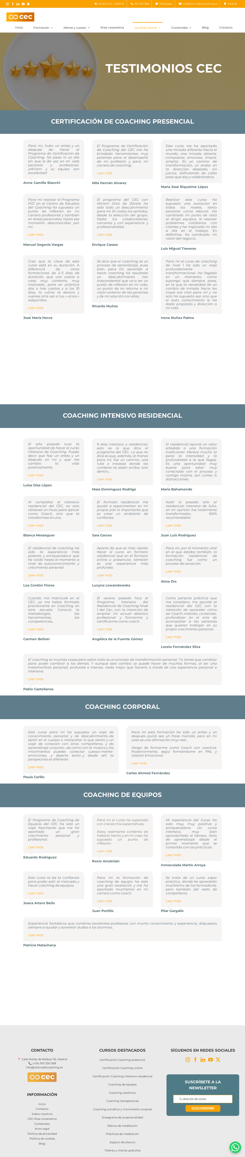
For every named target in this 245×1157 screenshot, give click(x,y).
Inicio (42, 1104)
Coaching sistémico (122, 1093)
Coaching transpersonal (122, 1101)
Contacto (42, 1109)
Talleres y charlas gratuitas (122, 1150)
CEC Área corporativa (42, 1119)
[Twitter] (218, 1059)
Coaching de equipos (122, 1084)
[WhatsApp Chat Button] (235, 1147)
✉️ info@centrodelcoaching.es (42, 1067)
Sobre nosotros (42, 1114)
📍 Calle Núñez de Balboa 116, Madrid (42, 1059)
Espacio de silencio (122, 1142)
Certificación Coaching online (122, 1068)
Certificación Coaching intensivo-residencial (122, 1076)
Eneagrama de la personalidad (122, 1117)
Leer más (104, 173)
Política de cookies (42, 1138)
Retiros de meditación (122, 1126)
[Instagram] (187, 1059)
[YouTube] (210, 1059)
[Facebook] (195, 1059)
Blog (42, 1143)
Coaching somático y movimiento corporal (122, 1109)
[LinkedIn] (203, 1059)
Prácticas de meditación (122, 1134)
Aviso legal (42, 1128)
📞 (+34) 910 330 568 (42, 1063)
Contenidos (42, 1124)
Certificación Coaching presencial (122, 1060)
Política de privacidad (42, 1133)
